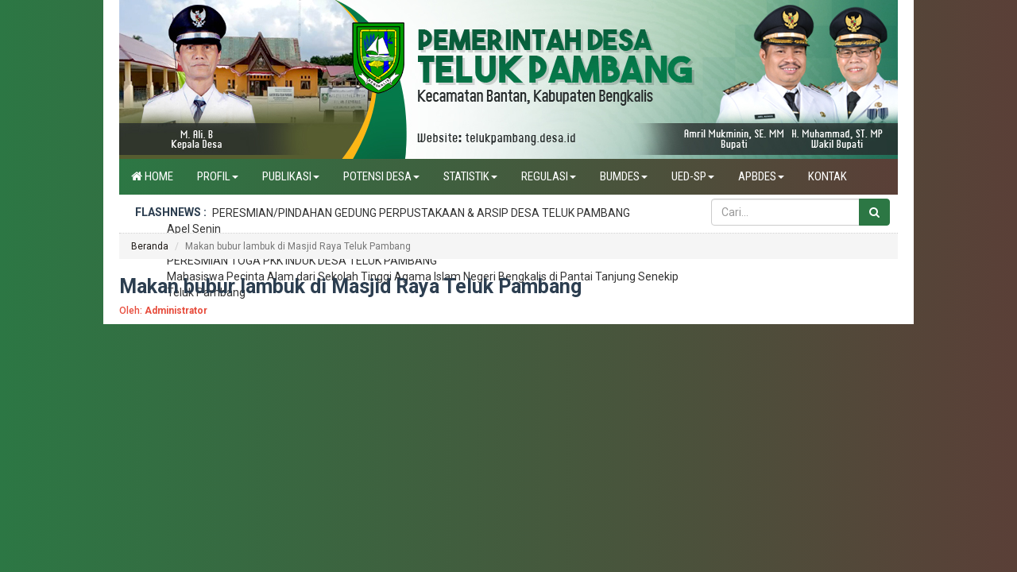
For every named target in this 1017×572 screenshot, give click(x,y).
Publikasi (290, 176)
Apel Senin (194, 228)
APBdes (761, 176)
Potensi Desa (381, 176)
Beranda (149, 246)
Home (152, 176)
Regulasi (548, 176)
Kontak (827, 176)
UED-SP (692, 176)
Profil (217, 176)
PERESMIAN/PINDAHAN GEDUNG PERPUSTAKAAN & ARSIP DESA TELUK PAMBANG (421, 213)
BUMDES (624, 176)
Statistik (470, 176)
